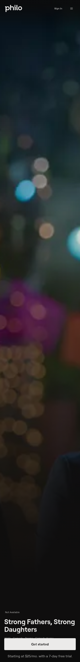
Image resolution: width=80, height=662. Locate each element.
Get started (40, 644)
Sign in (58, 8)
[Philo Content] (71, 8)
